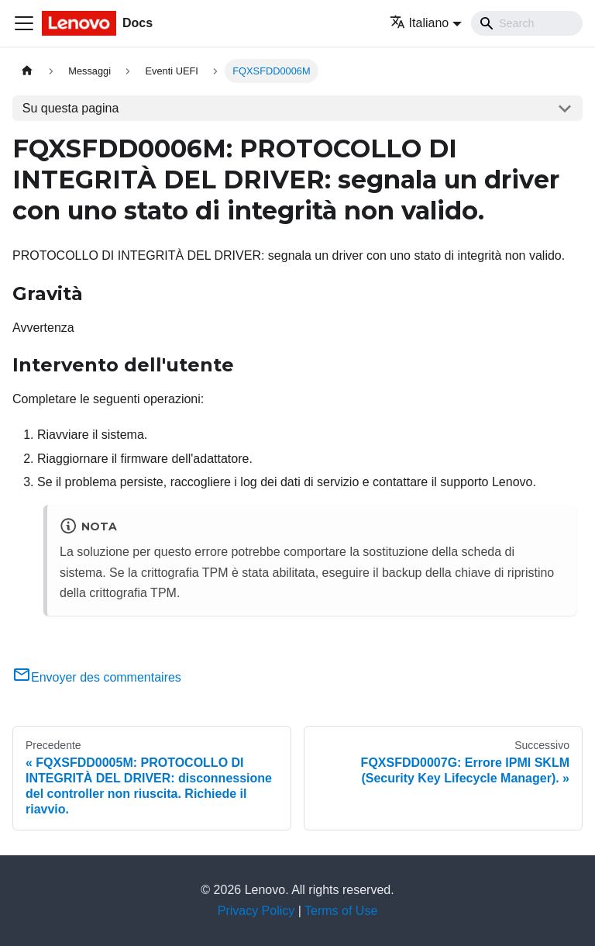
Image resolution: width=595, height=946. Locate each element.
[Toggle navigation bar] (24, 23)
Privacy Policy (256, 910)
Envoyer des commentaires (96, 677)
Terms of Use (340, 910)
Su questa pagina (70, 108)
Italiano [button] (419, 22)
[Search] (527, 23)
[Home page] (27, 71)
